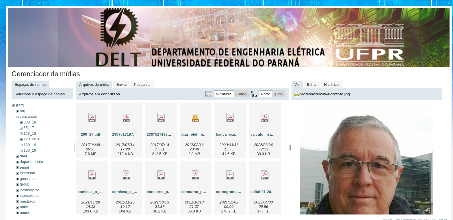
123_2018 (31, 139)
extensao (27, 173)
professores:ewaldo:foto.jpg (325, 94)
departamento (31, 161)
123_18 (29, 133)
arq (22, 111)
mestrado (27, 201)
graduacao (28, 179)
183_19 (29, 150)
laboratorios (29, 195)
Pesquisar (142, 84)
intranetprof (29, 190)
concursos (28, 116)
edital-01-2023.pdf (266, 192)
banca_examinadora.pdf (237, 134)
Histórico (331, 84)
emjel (24, 167)
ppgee (25, 212)
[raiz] (20, 105)
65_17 (28, 128)
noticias (26, 207)
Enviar (121, 84)
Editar (312, 84)
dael (23, 156)
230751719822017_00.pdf (169, 134)
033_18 (29, 122)
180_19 (29, 145)
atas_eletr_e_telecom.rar (203, 134)
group (24, 184)
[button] (223, 93)
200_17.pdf (90, 134)
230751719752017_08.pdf (134, 134)
